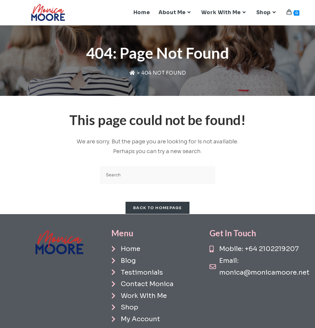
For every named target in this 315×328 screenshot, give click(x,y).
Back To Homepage (157, 207)
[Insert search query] (157, 175)
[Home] (132, 73)
